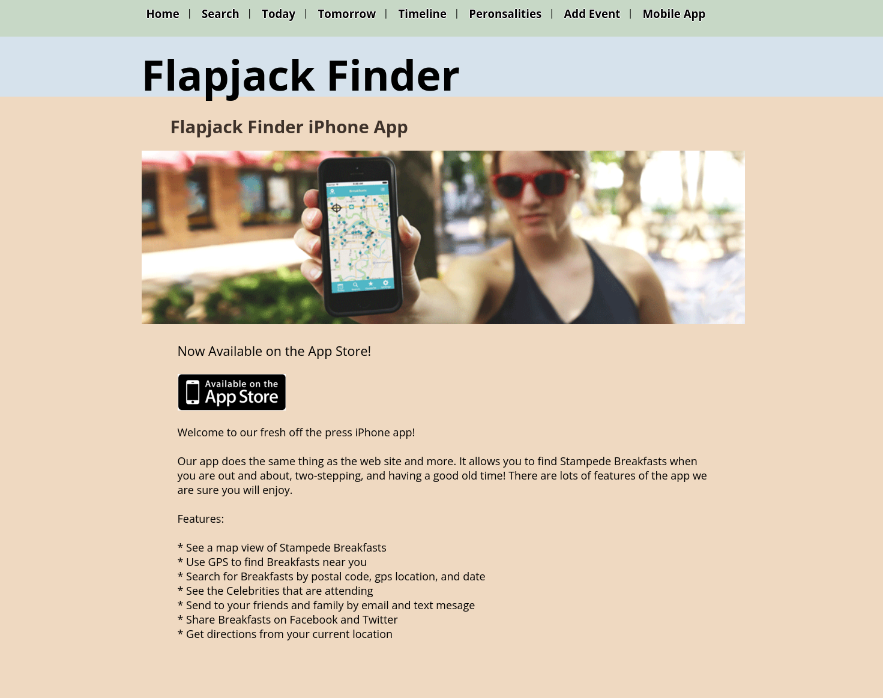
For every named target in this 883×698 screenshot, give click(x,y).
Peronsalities (505, 13)
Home (162, 13)
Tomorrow (347, 13)
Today (278, 13)
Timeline (422, 13)
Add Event (592, 13)
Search (221, 13)
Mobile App (674, 13)
